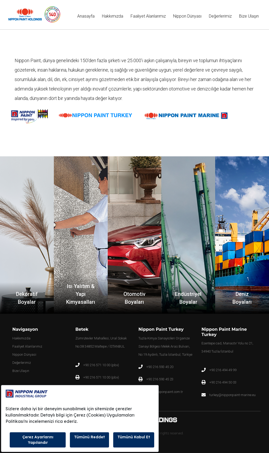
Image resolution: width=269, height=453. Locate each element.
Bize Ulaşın (249, 16)
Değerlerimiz (220, 16)
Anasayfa (87, 16)
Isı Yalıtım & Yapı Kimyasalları (80, 294)
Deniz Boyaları (242, 298)
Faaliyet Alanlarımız (148, 16)
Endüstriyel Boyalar (188, 298)
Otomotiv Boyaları (134, 298)
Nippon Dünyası (187, 16)
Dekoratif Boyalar (27, 298)
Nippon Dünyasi (24, 354)
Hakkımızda (112, 16)
